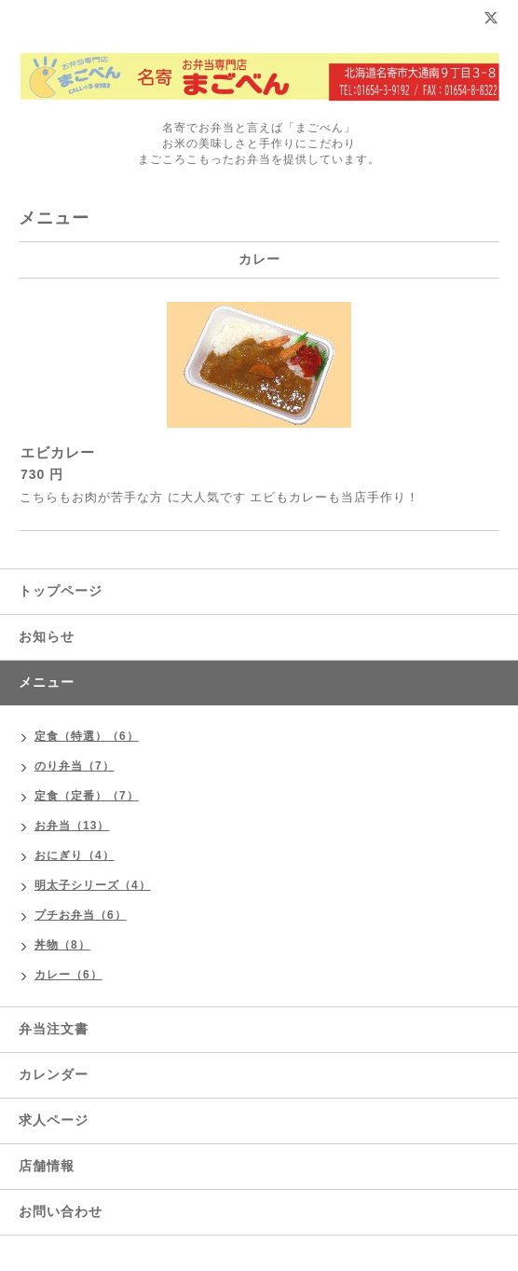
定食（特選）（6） (86, 736)
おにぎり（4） (74, 855)
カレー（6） (68, 974)
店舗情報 (47, 1165)
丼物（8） (62, 944)
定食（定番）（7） (86, 795)
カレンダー (54, 1074)
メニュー (47, 682)
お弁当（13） (71, 825)
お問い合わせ (60, 1211)
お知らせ (47, 636)
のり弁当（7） (74, 765)
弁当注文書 (54, 1028)
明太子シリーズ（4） (92, 885)
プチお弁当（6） (80, 915)
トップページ (60, 590)
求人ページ (54, 1120)
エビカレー (57, 452)
